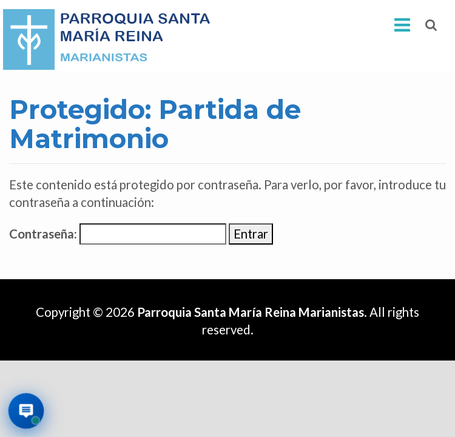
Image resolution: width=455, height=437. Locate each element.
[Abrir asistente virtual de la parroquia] (26, 411)
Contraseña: (117, 234)
